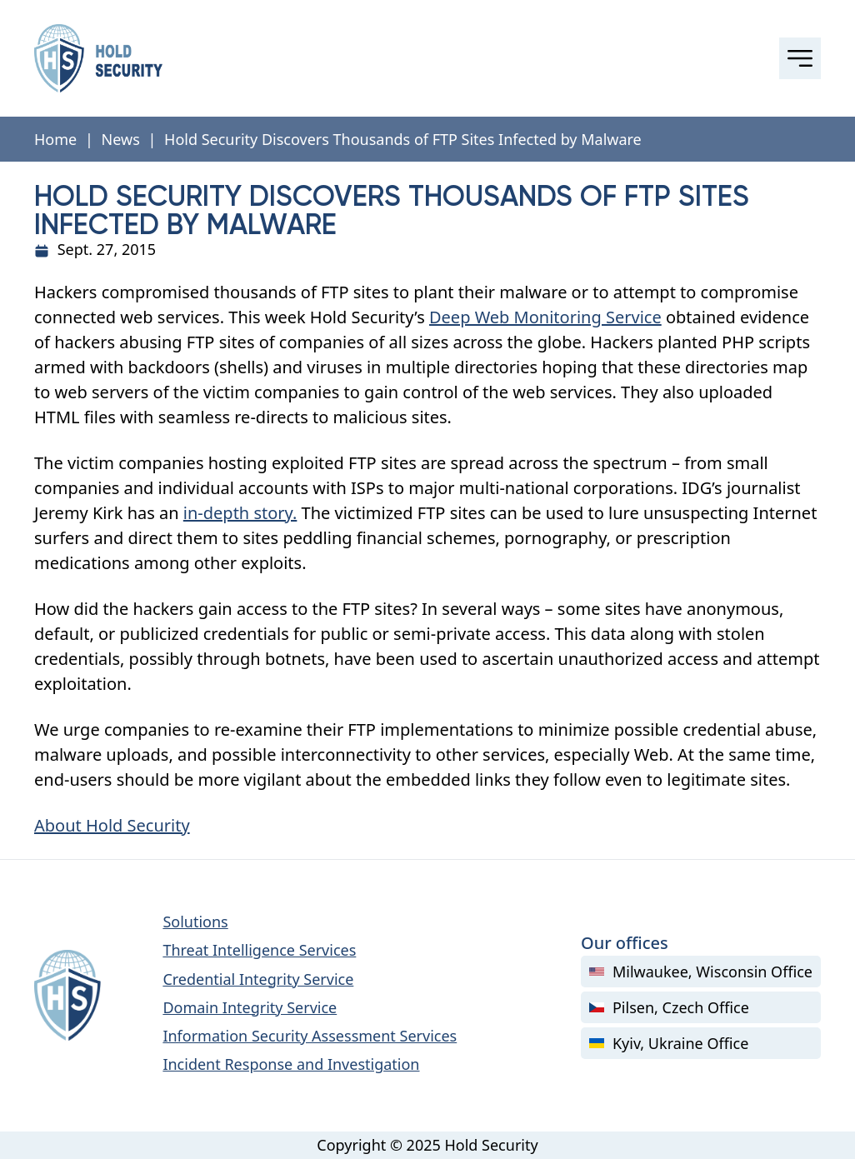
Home (55, 139)
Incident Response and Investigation (290, 1064)
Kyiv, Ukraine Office (668, 1043)
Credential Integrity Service (257, 979)
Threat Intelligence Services (259, 950)
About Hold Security (112, 825)
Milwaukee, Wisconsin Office (700, 972)
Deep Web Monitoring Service (545, 317)
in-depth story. (240, 513)
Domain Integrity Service (249, 1007)
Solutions (195, 922)
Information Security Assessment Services (309, 1036)
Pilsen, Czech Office (669, 1007)
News (121, 139)
